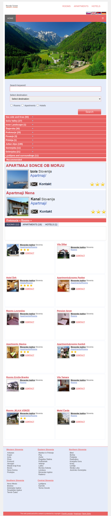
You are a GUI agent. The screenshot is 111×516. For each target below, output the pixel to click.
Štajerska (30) (13, 128)
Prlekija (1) (11, 140)
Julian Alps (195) (14, 144)
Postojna (10, 472)
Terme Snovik (44, 488)
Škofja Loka (75, 468)
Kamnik (41, 486)
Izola (9, 457)
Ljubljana (42, 484)
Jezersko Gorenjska (78, 470)
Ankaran (10, 453)
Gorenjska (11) (13, 148)
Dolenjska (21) (13, 151)
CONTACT (29, 253)
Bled (71, 453)
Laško (40, 466)
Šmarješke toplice (14, 490)
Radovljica (74, 459)
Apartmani (77, 513)
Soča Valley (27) (14, 121)
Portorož (10, 461)
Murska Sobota (44, 468)
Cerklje (72, 466)
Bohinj (72, 455)
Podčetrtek (42, 461)
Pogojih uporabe (67, 513)
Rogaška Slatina (45, 459)
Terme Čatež (12, 492)
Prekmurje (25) (13, 132)
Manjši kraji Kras (14, 466)
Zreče (40, 457)
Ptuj (40, 455)
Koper (9, 455)
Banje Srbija (86, 513)
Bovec (9, 468)
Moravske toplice (27, 245)
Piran (9, 459)
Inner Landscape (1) (16, 124)
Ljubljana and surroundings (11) (22, 155)
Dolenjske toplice (14, 488)
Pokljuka (73, 457)
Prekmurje (12, 220)
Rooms (25, 220)
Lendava (42, 470)
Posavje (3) (11, 136)
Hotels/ (23, 283)
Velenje (41, 464)
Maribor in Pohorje (46, 453)
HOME (10, 18)
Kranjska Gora (76, 461)
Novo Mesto (12, 484)
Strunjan (10, 464)
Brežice (10, 486)
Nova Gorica (12, 470)
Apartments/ (25, 247)
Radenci (41, 474)
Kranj (72, 464)
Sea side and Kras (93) (17, 117)
